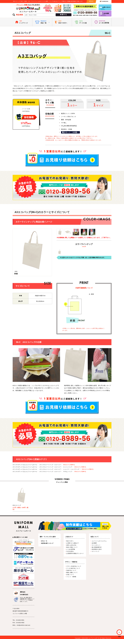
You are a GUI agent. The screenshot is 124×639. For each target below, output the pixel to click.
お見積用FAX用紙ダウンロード (75, 553)
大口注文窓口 (70, 551)
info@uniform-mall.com (23, 625)
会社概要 (94, 543)
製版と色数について (71, 572)
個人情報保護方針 (97, 547)
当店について (95, 536)
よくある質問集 (70, 549)
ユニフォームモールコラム (99, 541)
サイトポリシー (96, 545)
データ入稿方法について (73, 568)
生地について (70, 574)
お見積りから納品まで (72, 543)
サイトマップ (95, 551)
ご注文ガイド (69, 536)
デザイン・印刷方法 (71, 562)
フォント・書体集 (71, 576)
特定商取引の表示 (97, 549)
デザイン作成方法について (73, 566)
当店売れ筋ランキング (47, 543)
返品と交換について (71, 547)
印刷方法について (71, 570)
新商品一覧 (44, 541)
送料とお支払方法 (71, 545)
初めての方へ (70, 541)
